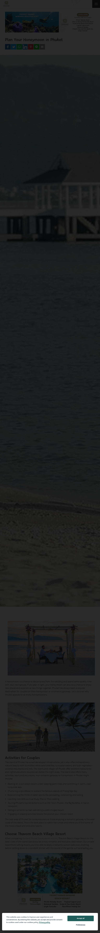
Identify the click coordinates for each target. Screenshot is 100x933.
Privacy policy (44, 922)
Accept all (80, 918)
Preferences (80, 925)
